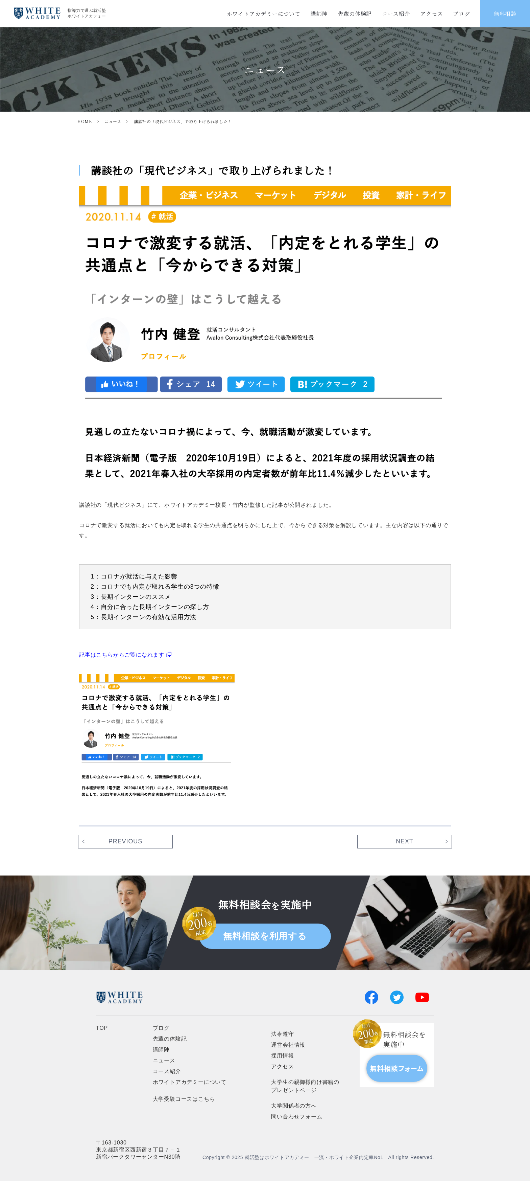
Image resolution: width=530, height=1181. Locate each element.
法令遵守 (282, 1034)
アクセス (431, 14)
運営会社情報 (288, 1045)
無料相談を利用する (265, 936)
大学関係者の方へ (293, 1106)
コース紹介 (396, 14)
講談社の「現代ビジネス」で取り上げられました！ (183, 121)
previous (125, 841)
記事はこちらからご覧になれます (125, 655)
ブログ (461, 14)
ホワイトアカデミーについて (263, 14)
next (404, 841)
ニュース (112, 121)
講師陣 (319, 14)
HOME (84, 121)
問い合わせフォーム (296, 1116)
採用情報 (282, 1056)
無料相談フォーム (397, 1068)
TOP (102, 1028)
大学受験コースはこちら (184, 1099)
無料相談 (505, 14)
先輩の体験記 (355, 14)
